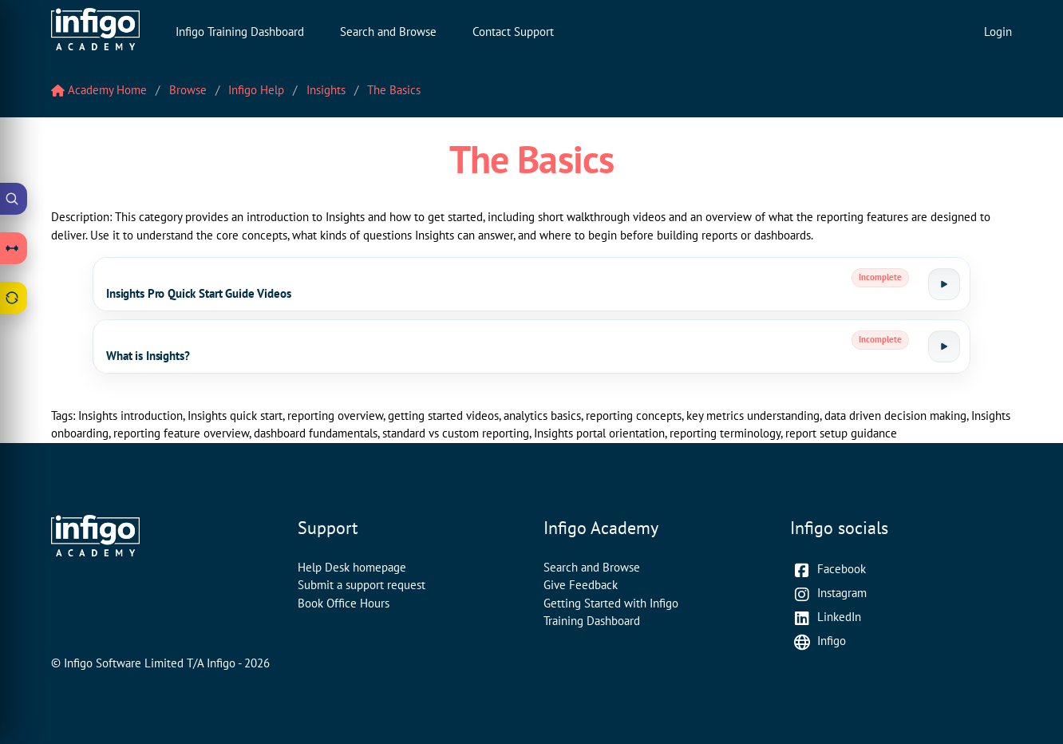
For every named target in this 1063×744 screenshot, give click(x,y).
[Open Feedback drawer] (13, 298)
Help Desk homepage (352, 567)
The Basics (394, 89)
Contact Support (513, 31)
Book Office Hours (343, 603)
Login (998, 31)
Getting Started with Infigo (610, 603)
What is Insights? (147, 355)
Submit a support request (361, 584)
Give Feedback (580, 584)
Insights (326, 89)
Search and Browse (388, 31)
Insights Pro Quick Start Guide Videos (198, 293)
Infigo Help (256, 89)
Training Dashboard (591, 620)
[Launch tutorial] (944, 284)
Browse (188, 89)
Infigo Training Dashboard (240, 31)
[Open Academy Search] (13, 199)
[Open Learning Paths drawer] (13, 248)
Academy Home (99, 89)
